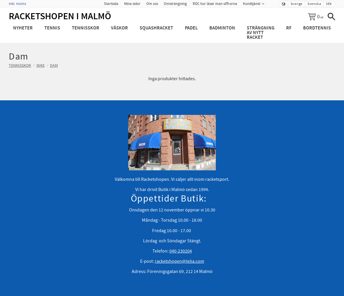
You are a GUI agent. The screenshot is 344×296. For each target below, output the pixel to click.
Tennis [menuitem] (52, 28)
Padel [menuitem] (191, 28)
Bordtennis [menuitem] (317, 28)
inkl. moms (17, 3)
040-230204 (180, 251)
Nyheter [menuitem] (23, 28)
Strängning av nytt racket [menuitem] (260, 33)
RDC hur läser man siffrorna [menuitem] (215, 3)
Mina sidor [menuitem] (132, 3)
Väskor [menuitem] (119, 28)
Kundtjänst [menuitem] (251, 3)
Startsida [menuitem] (111, 3)
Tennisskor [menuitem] (85, 28)
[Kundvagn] (315, 17)
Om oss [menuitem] (152, 3)
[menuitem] (271, 2)
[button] (331, 16)
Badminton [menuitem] (222, 28)
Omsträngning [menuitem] (175, 3)
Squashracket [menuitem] (156, 28)
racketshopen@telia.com (179, 261)
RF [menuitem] (288, 28)
